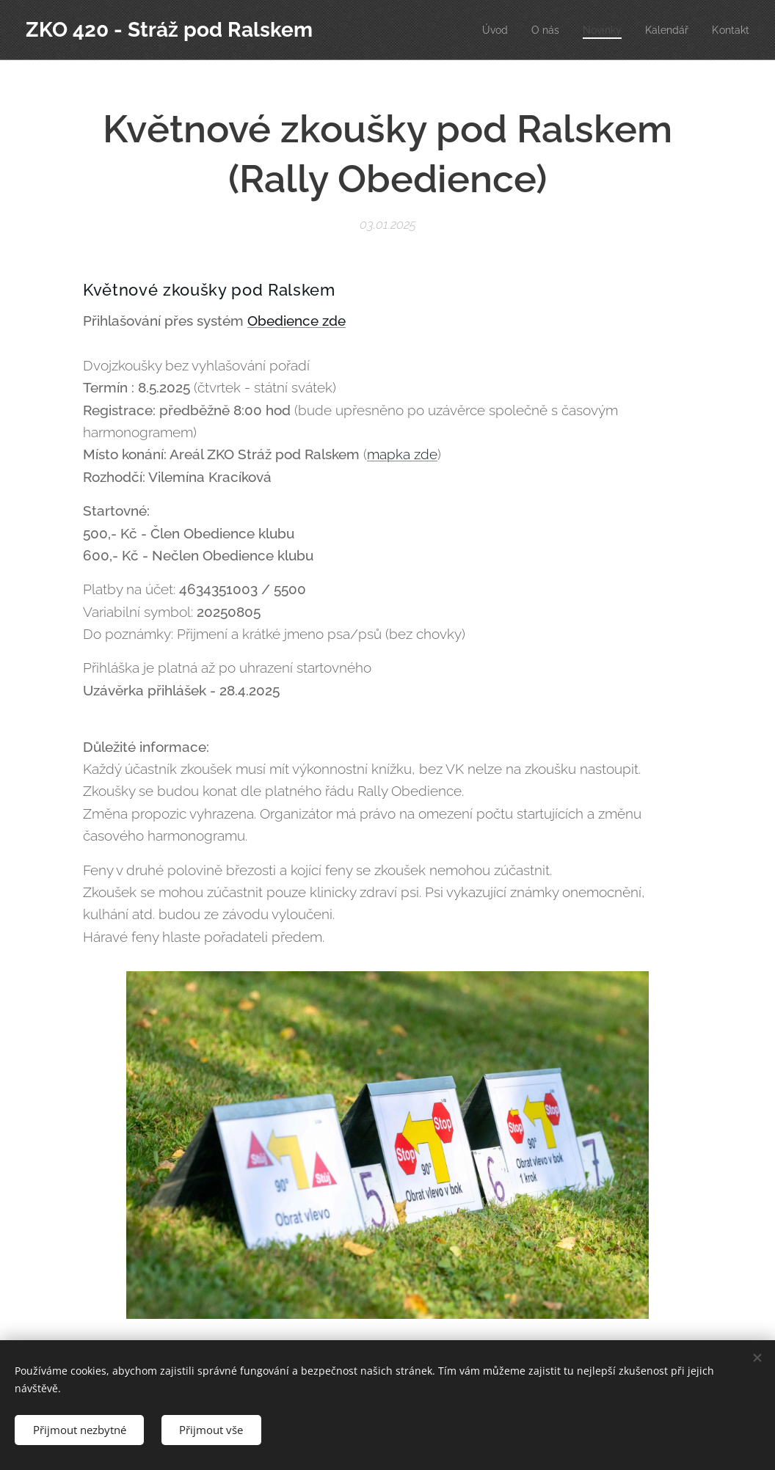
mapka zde (402, 454)
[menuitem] (485, 30)
